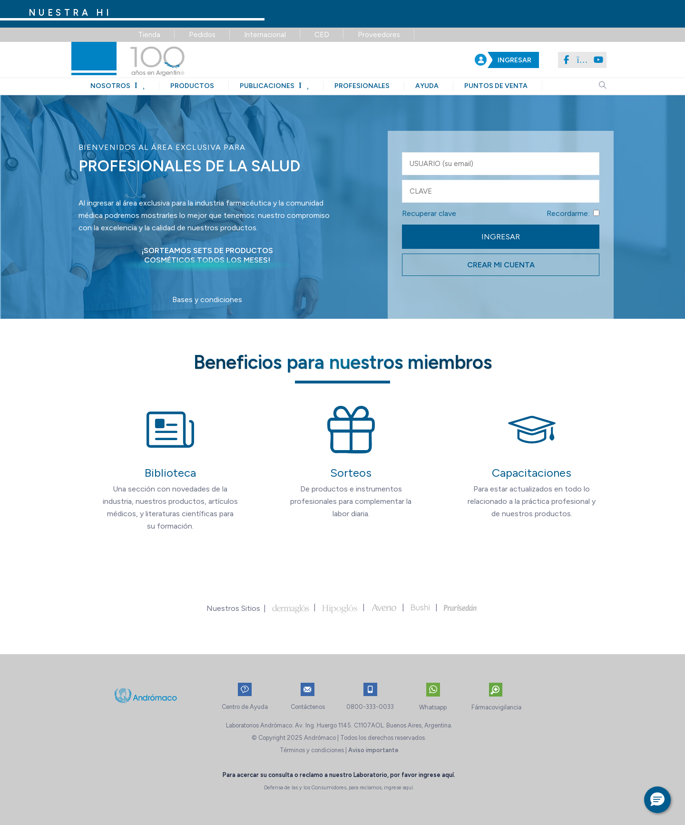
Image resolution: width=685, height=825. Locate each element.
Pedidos (202, 34)
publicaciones (274, 86)
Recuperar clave (429, 213)
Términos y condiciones (312, 750)
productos (192, 86)
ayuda (427, 86)
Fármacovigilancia (496, 707)
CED (321, 34)
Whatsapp (433, 707)
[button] (657, 799)
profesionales (362, 86)
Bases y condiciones (207, 299)
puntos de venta (496, 86)
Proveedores (379, 34)
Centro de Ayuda (245, 706)
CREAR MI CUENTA (501, 264)
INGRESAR (514, 60)
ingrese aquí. (437, 774)
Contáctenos (308, 706)
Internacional (265, 34)
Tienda (149, 34)
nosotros (117, 86)
